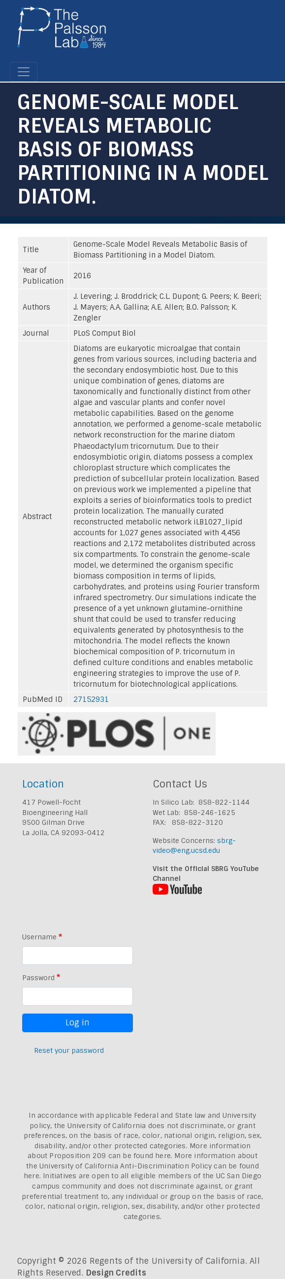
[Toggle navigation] (23, 72)
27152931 (91, 699)
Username (39, 936)
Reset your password (69, 1050)
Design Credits (116, 1273)
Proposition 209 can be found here (110, 1155)
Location (43, 783)
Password (38, 977)
